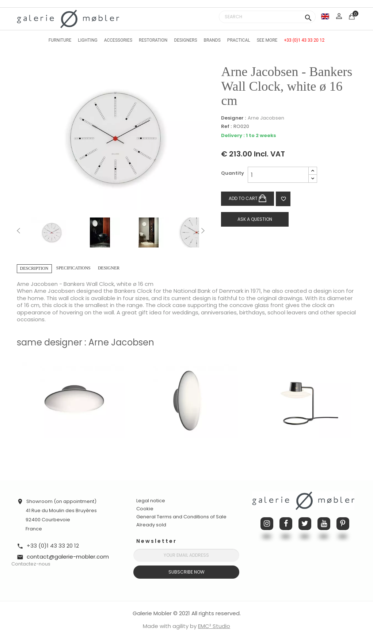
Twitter (304, 523)
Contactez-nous (30, 563)
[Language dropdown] (325, 16)
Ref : (226, 127)
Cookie (144, 509)
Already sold (151, 524)
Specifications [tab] (73, 268)
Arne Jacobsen (266, 117)
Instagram (266, 523)
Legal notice (150, 500)
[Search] (267, 17)
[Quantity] (278, 175)
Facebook (285, 523)
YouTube (323, 523)
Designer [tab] (108, 268)
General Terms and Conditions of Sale (181, 516)
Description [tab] (34, 268)
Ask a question (254, 219)
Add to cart (247, 199)
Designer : (233, 118)
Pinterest (342, 523)
